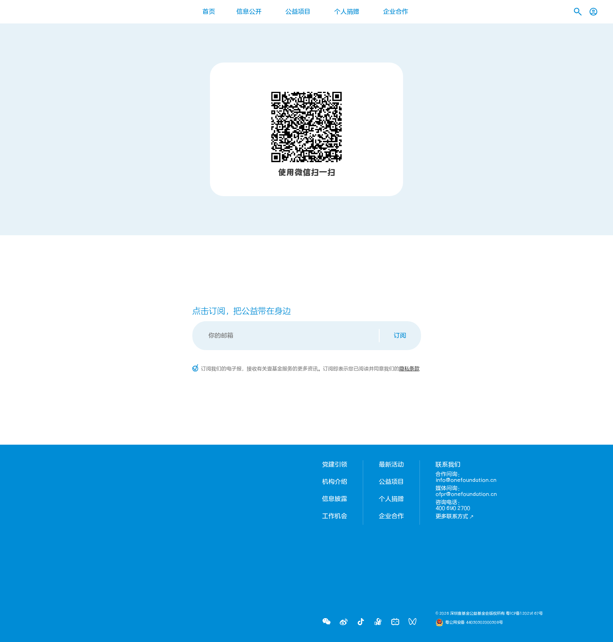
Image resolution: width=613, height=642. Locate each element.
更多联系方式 (455, 516)
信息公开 (249, 11)
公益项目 (297, 11)
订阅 (400, 335)
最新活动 (391, 464)
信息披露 (334, 499)
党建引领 (334, 464)
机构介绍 (334, 481)
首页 (209, 11)
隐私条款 (409, 369)
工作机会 (334, 516)
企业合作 (395, 11)
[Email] (286, 335)
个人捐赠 (346, 11)
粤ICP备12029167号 (524, 613)
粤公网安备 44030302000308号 (474, 622)
